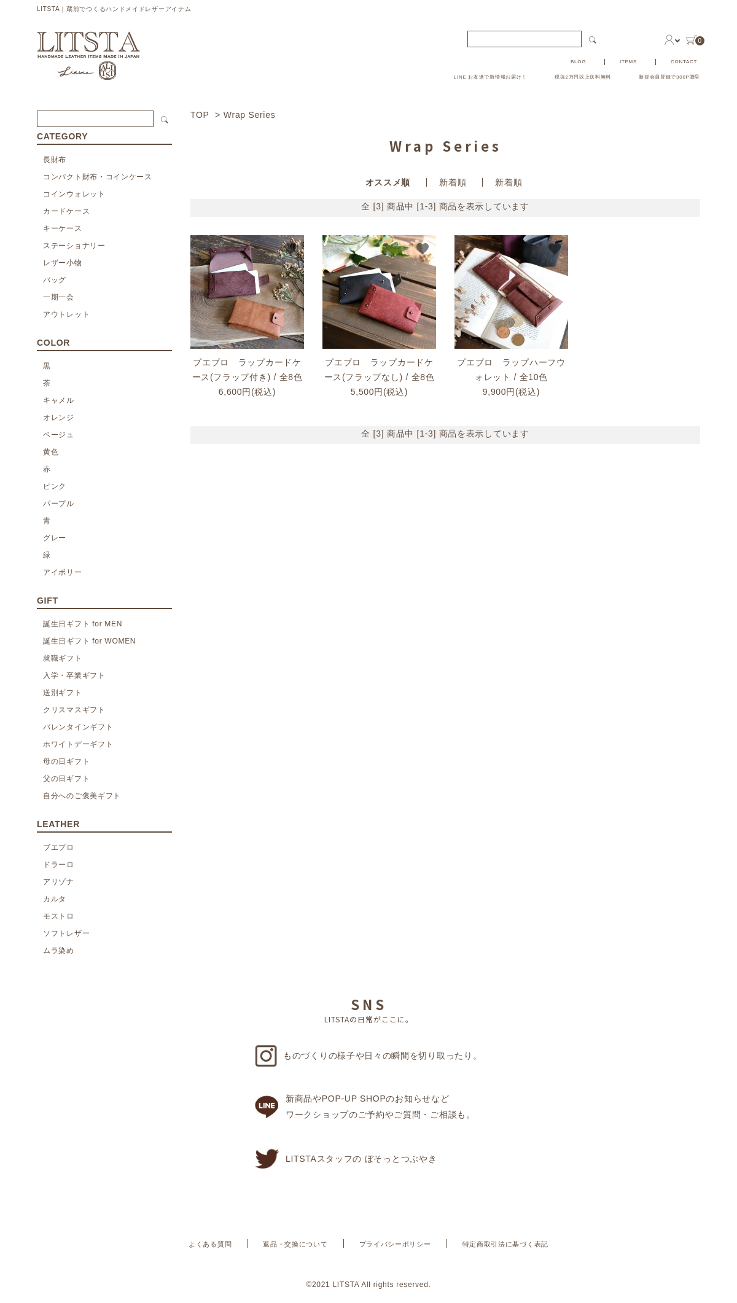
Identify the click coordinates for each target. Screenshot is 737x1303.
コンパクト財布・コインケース (97, 177)
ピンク (54, 486)
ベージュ (58, 434)
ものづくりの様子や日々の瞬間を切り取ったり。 (368, 1056)
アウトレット (66, 314)
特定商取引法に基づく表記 (505, 1244)
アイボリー (62, 572)
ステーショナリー (74, 245)
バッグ (54, 280)
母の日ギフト (66, 761)
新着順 (452, 182)
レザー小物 (62, 263)
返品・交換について (295, 1244)
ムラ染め (58, 950)
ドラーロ (58, 864)
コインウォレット (74, 194)
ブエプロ (58, 847)
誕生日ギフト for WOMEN (89, 641)
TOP (199, 115)
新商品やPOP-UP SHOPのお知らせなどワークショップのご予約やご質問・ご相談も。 (365, 1106)
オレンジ (58, 417)
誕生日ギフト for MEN (82, 624)
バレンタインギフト (78, 727)
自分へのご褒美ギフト (82, 796)
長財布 (54, 159)
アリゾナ (58, 881)
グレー (54, 538)
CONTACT (684, 61)
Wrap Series (249, 115)
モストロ (58, 916)
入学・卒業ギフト (74, 675)
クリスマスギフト (74, 710)
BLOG (578, 61)
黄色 (50, 452)
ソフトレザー (66, 933)
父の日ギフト (66, 778)
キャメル (58, 400)
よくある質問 (210, 1244)
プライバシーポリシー (395, 1244)
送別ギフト (62, 692)
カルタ (54, 899)
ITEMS (628, 61)
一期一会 (58, 297)
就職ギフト (62, 658)
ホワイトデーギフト (78, 744)
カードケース (66, 211)
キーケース (62, 228)
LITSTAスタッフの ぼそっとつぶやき (346, 1159)
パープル (58, 503)
